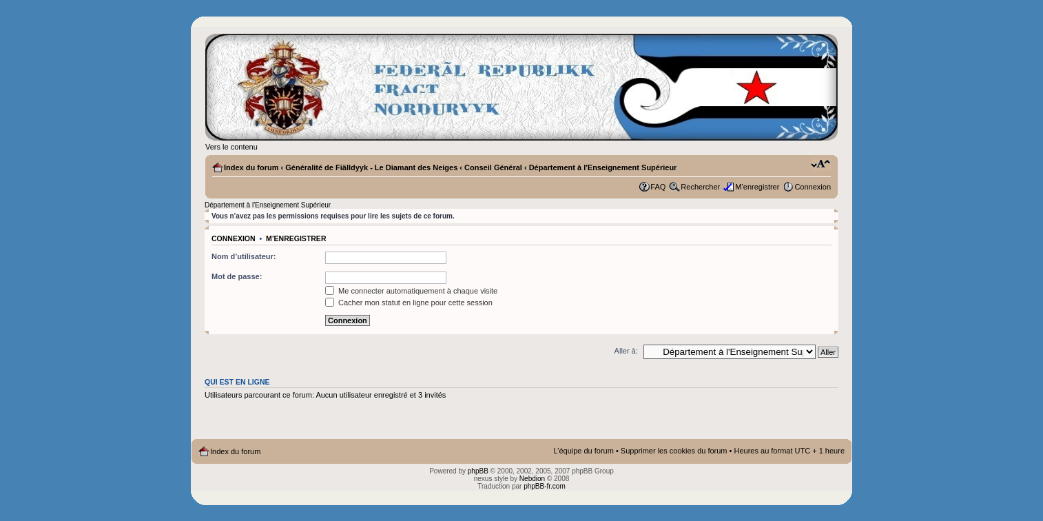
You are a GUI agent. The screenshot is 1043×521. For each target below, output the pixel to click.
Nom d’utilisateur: (243, 256)
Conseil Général (493, 167)
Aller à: (626, 351)
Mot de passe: (236, 276)
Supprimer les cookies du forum (674, 451)
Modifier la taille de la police (821, 165)
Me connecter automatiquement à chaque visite (411, 291)
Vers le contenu (231, 147)
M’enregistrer (757, 187)
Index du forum (251, 167)
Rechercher (700, 187)
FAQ (657, 187)
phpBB (478, 471)
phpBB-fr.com (545, 486)
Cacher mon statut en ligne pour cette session (409, 302)
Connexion (812, 187)
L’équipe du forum (583, 451)
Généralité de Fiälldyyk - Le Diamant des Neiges (371, 167)
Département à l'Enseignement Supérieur (603, 167)
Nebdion (532, 478)
